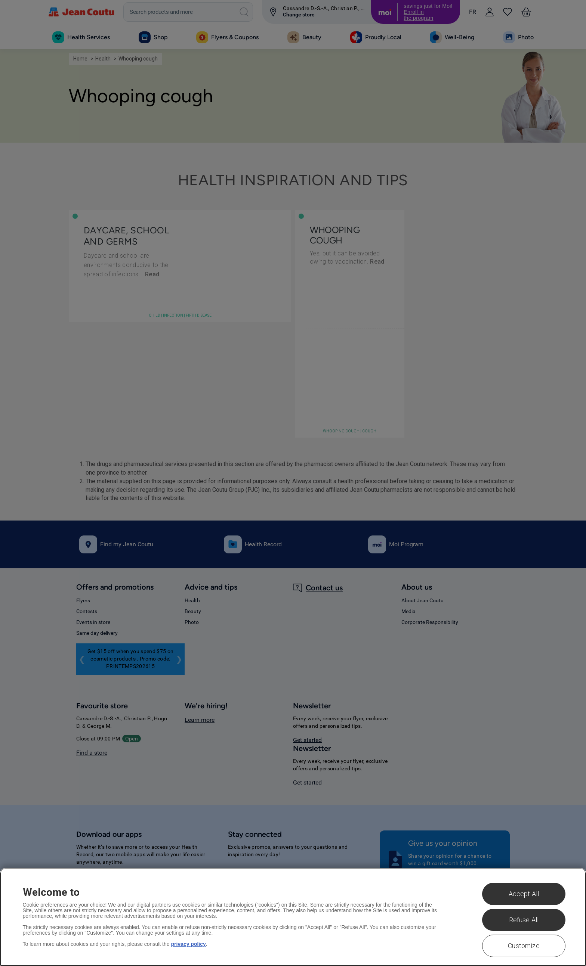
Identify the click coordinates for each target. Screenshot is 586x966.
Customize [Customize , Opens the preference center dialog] (524, 946)
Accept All (524, 894)
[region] (293, 917)
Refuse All (524, 920)
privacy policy (188, 944)
